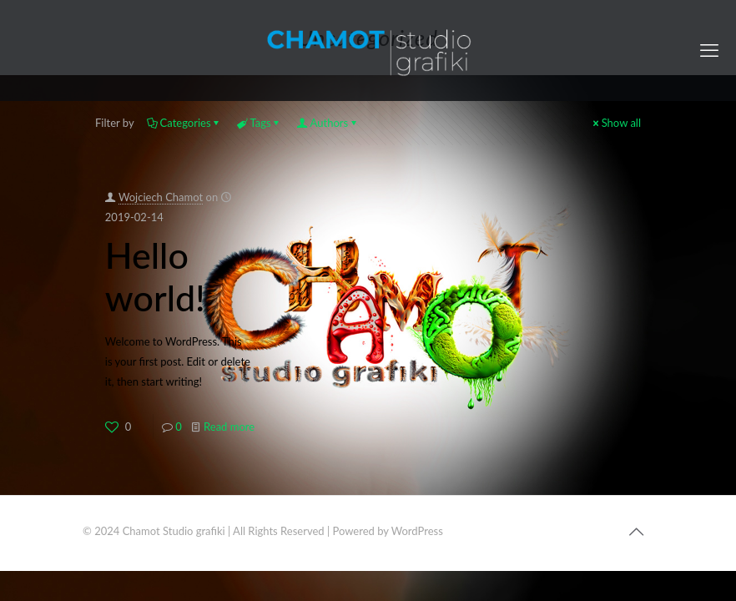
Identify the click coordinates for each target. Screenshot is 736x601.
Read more (229, 426)
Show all (616, 122)
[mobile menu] (709, 50)
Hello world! (155, 276)
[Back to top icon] (635, 530)
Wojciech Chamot (160, 197)
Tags (259, 122)
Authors (328, 122)
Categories (184, 122)
